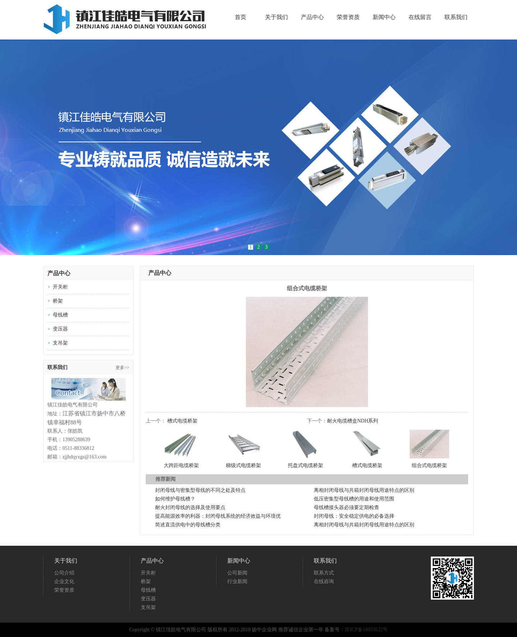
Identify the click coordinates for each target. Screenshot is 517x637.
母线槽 (60, 315)
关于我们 (276, 17)
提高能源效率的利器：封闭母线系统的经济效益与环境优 (218, 516)
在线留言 (420, 17)
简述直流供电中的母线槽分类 (187, 524)
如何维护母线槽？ (175, 499)
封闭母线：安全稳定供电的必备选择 (354, 516)
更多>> (122, 367)
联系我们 (455, 17)
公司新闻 (237, 573)
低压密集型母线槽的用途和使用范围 (354, 499)
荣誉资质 (348, 17)
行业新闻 (237, 581)
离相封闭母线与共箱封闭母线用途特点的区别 (364, 490)
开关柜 (60, 287)
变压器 (60, 329)
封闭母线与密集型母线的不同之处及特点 (200, 490)
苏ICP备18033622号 (366, 629)
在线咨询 (324, 581)
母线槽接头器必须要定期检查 (346, 507)
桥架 (58, 301)
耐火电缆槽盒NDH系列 (352, 421)
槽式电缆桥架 (182, 421)
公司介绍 (64, 573)
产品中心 (312, 17)
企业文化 (64, 581)
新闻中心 (384, 17)
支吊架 (60, 343)
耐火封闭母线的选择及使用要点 (190, 507)
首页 (240, 17)
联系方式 (324, 573)
